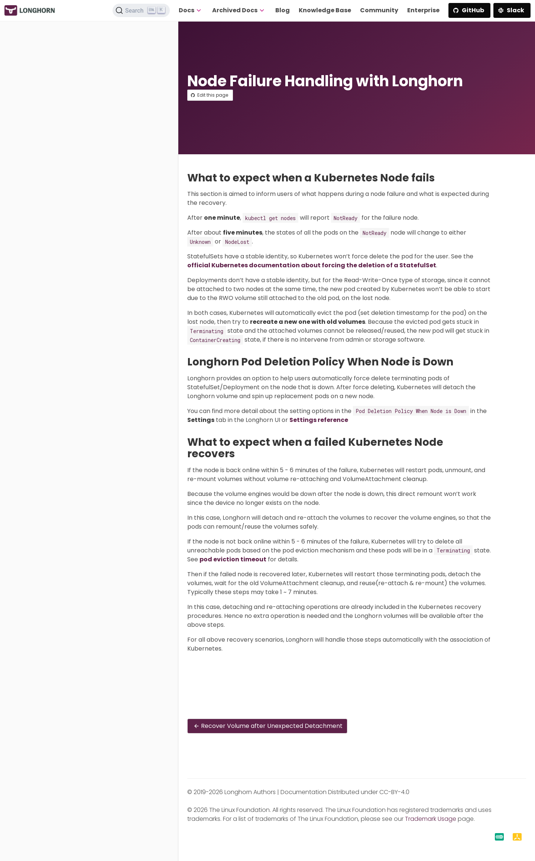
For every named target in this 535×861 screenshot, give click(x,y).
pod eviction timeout (233, 559)
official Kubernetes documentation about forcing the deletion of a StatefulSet (311, 265)
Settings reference (318, 420)
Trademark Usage (430, 819)
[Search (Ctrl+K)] (141, 10)
